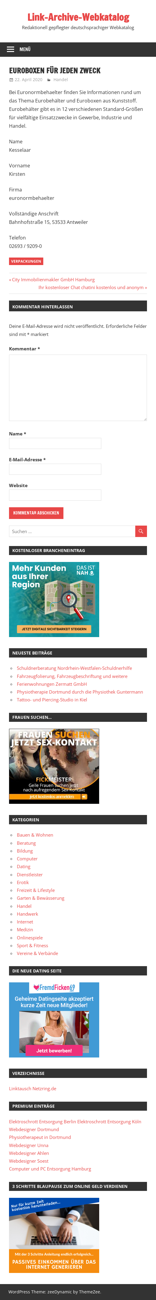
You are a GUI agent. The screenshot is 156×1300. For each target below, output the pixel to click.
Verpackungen (26, 261)
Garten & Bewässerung (40, 898)
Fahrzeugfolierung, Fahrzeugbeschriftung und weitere (72, 676)
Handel (61, 79)
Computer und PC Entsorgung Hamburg (50, 1169)
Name (17, 434)
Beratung (26, 843)
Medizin (25, 929)
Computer (27, 859)
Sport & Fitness (32, 945)
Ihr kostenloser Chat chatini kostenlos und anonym (91, 287)
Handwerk (27, 914)
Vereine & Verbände (37, 953)
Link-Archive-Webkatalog (78, 17)
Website (18, 485)
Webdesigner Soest (28, 1161)
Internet (25, 922)
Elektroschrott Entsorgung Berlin (42, 1121)
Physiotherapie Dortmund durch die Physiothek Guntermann (80, 692)
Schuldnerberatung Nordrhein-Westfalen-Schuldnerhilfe (74, 668)
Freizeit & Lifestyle (36, 890)
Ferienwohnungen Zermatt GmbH (52, 684)
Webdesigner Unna (28, 1145)
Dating (23, 866)
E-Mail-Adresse (27, 459)
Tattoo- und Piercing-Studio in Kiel (52, 700)
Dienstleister (30, 874)
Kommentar (24, 349)
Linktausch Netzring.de (32, 1088)
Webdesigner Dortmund (34, 1129)
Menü (25, 49)
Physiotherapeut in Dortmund (40, 1137)
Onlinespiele (30, 938)
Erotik (23, 882)
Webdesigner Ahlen (29, 1153)
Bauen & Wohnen (35, 835)
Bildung (25, 851)
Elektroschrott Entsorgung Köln (109, 1121)
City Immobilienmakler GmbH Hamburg (53, 279)
